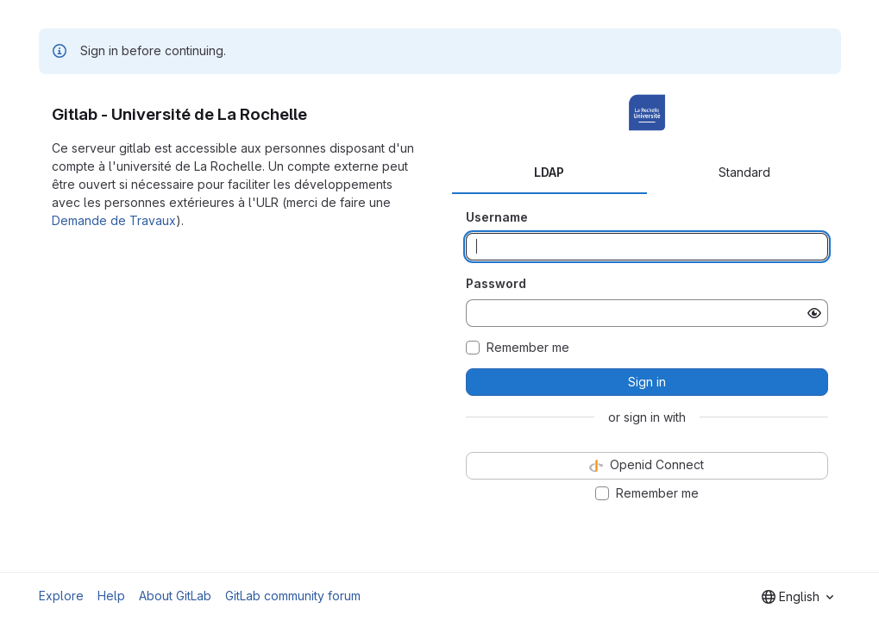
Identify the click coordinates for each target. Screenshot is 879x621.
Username (497, 217)
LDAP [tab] (549, 172)
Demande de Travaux (114, 220)
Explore (61, 595)
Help (111, 595)
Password (496, 283)
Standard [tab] (744, 172)
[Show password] (814, 313)
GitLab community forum (293, 595)
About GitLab (175, 595)
